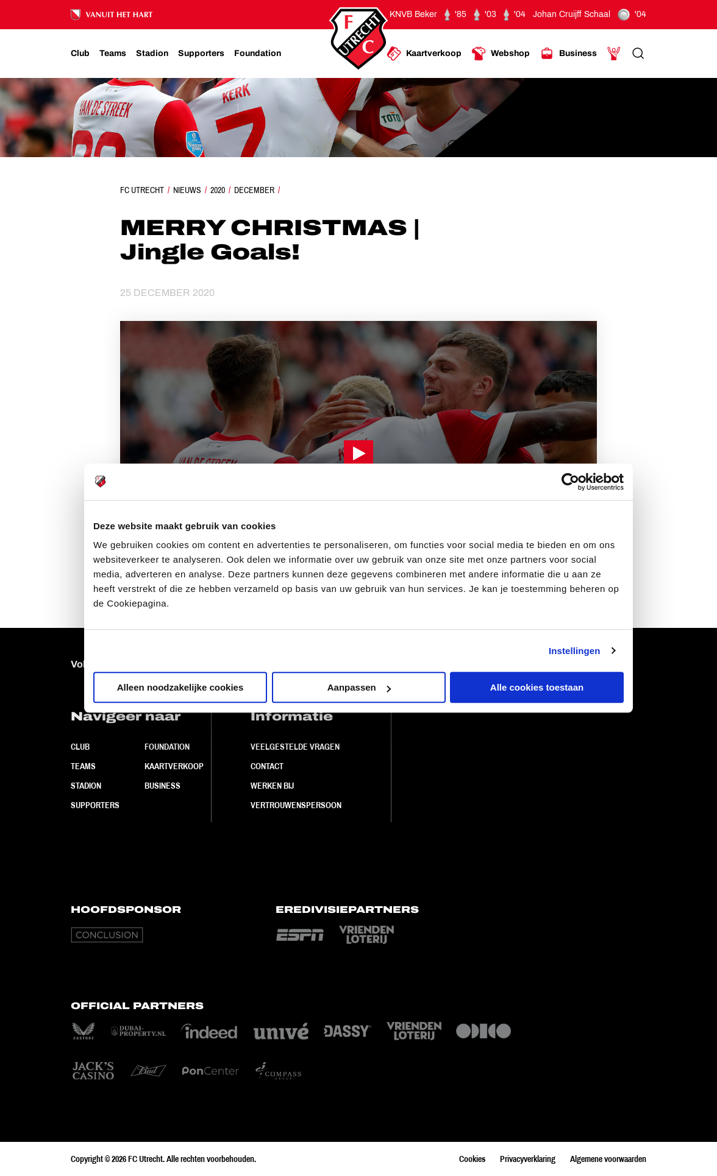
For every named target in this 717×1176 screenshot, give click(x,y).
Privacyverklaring (527, 1158)
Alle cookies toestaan (536, 687)
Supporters (95, 805)
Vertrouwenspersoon (296, 805)
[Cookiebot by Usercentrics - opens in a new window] (570, 482)
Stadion (86, 785)
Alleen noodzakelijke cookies (180, 687)
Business (162, 785)
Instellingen (575, 651)
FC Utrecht (142, 190)
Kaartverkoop (174, 766)
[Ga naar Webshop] (500, 53)
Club (80, 746)
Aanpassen (359, 687)
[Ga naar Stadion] (152, 53)
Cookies (472, 1158)
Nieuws (187, 190)
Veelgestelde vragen (295, 746)
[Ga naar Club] (80, 53)
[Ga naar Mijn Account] (614, 53)
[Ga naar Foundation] (257, 53)
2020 (217, 190)
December (254, 190)
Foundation (167, 746)
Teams (83, 766)
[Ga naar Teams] (112, 53)
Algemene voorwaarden (608, 1158)
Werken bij (272, 785)
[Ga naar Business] (568, 53)
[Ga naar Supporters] (201, 53)
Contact (267, 766)
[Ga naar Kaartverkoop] (424, 53)
